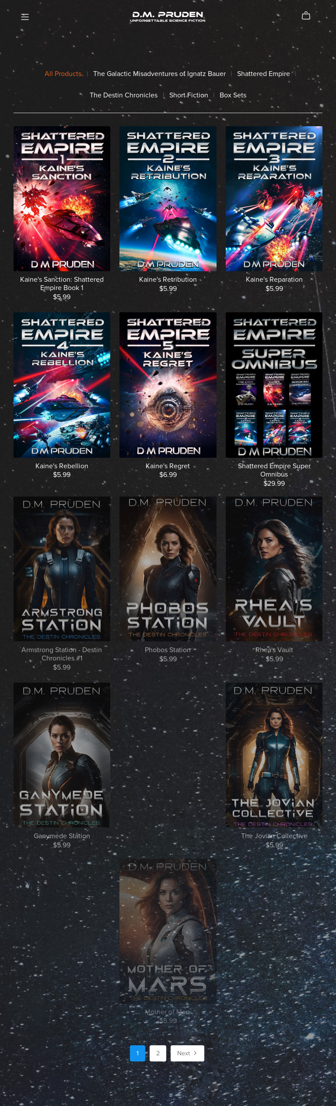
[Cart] (309, 15)
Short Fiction (188, 95)
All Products (63, 74)
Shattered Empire (263, 74)
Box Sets (233, 95)
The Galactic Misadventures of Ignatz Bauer (159, 74)
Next (187, 1054)
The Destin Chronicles (124, 95)
